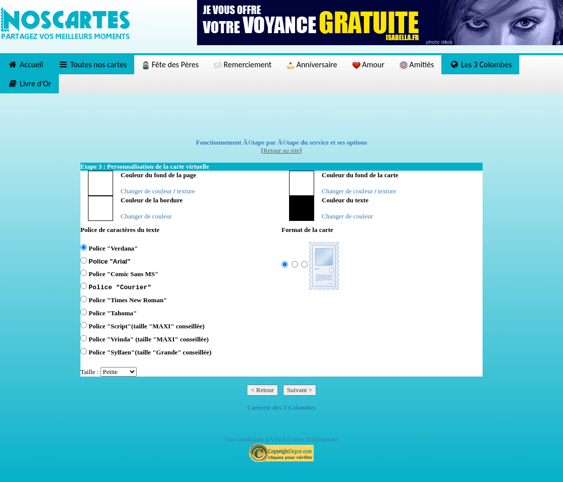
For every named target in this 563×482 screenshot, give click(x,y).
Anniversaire (312, 64)
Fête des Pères (170, 64)
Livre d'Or (29, 83)
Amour (368, 64)
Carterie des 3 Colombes (281, 407)
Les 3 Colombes (480, 64)
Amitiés (417, 64)
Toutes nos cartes (92, 64)
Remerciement (242, 64)
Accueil (25, 64)
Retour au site (281, 150)
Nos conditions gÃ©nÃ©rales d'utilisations (282, 439)
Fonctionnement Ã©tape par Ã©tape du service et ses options (281, 142)
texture (186, 191)
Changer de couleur (146, 191)
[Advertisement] (281, 116)
